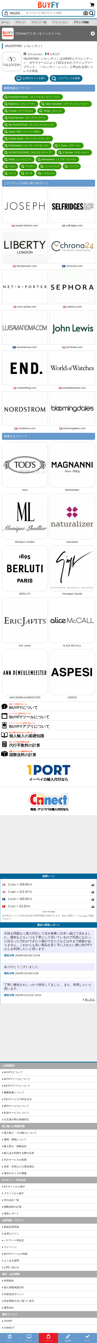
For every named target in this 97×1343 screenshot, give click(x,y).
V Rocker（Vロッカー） (74, 152)
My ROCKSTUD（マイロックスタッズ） (29, 124)
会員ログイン (11, 1233)
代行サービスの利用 (15, 1159)
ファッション (34, 53)
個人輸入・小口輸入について (20, 1132)
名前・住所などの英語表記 (19, 1166)
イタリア (55, 53)
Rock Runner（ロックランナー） (25, 117)
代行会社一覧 (11, 1200)
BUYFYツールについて (17, 1079)
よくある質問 (11, 1260)
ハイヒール (46, 173)
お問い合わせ (11, 1267)
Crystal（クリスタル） (19, 110)
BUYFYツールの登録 (16, 1253)
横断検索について (14, 1092)
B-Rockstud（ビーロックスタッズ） (27, 145)
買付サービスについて (16, 1106)
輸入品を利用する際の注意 (19, 1153)
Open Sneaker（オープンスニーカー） (65, 103)
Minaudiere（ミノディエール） (57, 159)
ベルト (10, 166)
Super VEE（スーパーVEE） (23, 131)
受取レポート (11, 1213)
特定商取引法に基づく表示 (19, 1300)
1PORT (8, 1320)
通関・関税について (15, 1139)
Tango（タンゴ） (51, 110)
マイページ (10, 1247)
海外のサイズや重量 (15, 1173)
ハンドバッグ (50, 166)
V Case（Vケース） (68, 145)
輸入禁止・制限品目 (15, 1146)
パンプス (72, 166)
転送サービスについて (16, 1112)
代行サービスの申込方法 (18, 1099)
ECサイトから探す (14, 1186)
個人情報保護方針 (14, 1287)
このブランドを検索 (66, 78)
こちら (84, 915)
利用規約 (9, 1280)
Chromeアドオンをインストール (38, 33)
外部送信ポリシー (14, 1294)
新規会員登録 (11, 1226)
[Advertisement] (48, 845)
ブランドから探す (14, 1193)
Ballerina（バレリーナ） (20, 103)
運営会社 (9, 1307)
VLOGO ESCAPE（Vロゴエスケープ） (28, 152)
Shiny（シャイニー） (18, 159)
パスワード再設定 (14, 1240)
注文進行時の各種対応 (16, 1119)
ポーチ (27, 173)
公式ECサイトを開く (31, 78)
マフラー (28, 166)
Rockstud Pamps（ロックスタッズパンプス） (32, 97)
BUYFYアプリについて (17, 1085)
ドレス (10, 173)
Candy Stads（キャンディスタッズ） (27, 138)
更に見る (90, 999)
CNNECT (9, 1327)
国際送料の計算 (13, 1206)
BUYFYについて (13, 1072)
